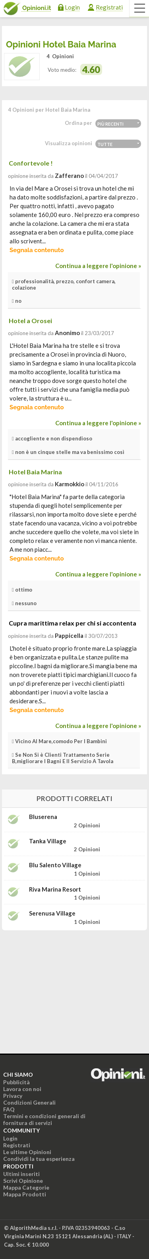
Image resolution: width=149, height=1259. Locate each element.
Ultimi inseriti (21, 1173)
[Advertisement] (74, 986)
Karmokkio (69, 483)
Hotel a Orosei (30, 320)
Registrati (109, 7)
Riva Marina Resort (55, 889)
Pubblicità (16, 1082)
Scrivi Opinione (23, 1180)
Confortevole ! (31, 163)
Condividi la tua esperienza (39, 1158)
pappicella (69, 635)
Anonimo (67, 332)
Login (72, 7)
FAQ (9, 1109)
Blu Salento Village (55, 865)
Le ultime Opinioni (27, 1151)
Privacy (12, 1095)
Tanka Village (47, 841)
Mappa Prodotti (24, 1194)
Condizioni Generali (29, 1102)
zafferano (69, 175)
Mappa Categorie (26, 1187)
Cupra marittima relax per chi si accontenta (72, 623)
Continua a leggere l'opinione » (98, 265)
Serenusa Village (52, 913)
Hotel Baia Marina (35, 472)
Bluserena (43, 816)
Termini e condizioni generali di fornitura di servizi (44, 1119)
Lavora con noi (22, 1088)
